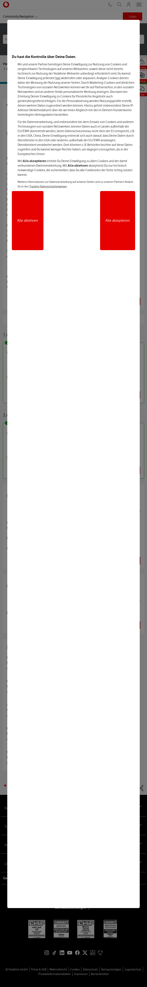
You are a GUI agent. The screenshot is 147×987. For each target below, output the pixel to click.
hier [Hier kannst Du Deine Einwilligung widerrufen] (57, 78)
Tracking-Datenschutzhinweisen (48, 186)
